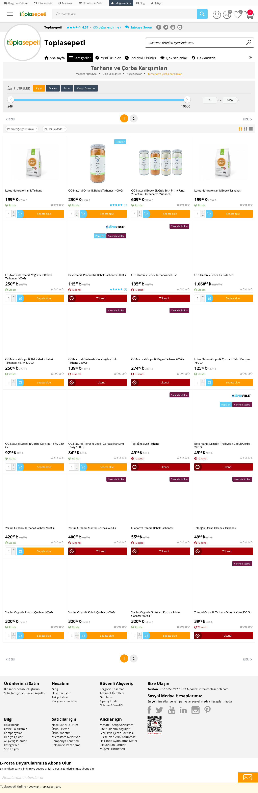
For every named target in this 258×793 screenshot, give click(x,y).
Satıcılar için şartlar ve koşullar (25, 693)
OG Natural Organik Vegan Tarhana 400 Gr (157, 359)
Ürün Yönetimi (61, 733)
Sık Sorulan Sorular (113, 745)
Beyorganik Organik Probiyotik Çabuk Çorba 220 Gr (222, 445)
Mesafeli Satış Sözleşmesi (117, 725)
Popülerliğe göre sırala (22, 129)
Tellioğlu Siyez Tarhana (145, 443)
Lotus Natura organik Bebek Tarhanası (217, 190)
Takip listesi (60, 697)
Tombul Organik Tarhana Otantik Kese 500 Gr (222, 612)
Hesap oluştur (61, 693)
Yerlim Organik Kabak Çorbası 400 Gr (91, 612)
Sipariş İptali (108, 701)
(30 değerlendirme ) (107, 27)
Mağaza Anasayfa (86, 74)
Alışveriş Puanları (15, 741)
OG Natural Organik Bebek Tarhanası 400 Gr (96, 190)
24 (55, 129)
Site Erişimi (11, 749)
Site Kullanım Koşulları (115, 729)
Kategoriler (11, 745)
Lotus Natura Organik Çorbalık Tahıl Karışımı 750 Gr (222, 360)
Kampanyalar (13, 733)
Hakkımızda (12, 725)
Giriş (55, 689)
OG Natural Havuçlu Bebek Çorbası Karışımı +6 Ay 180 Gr (96, 445)
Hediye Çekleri (13, 737)
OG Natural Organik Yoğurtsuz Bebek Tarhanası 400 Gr (28, 276)
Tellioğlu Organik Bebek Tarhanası (215, 528)
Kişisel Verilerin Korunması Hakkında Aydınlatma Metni (118, 739)
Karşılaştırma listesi (65, 701)
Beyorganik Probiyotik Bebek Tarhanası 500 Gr (97, 275)
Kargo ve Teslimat (112, 689)
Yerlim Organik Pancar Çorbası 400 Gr (29, 612)
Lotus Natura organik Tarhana (23, 190)
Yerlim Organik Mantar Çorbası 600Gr (92, 528)
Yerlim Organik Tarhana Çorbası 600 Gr (29, 528)
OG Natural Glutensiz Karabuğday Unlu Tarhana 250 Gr (93, 360)
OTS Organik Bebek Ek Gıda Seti (214, 275)
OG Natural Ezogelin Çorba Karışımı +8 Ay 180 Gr (34, 445)
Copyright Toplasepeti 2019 (45, 786)
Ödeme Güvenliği (111, 705)
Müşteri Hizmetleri (112, 749)
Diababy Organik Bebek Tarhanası (152, 528)
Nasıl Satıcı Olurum (65, 725)
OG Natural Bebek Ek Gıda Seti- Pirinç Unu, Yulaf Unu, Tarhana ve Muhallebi (158, 192)
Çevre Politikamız (15, 729)
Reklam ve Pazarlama (66, 745)
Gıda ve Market (112, 74)
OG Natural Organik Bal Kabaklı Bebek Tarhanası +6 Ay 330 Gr (29, 360)
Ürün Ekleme (60, 729)
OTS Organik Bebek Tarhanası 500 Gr (154, 275)
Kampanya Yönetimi (65, 741)
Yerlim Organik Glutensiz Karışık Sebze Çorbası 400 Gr (155, 614)
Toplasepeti (64, 42)
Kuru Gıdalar (134, 74)
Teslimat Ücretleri (112, 693)
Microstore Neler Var (66, 737)
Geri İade (106, 697)
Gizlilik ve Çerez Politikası (117, 733)
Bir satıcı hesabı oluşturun (22, 689)
